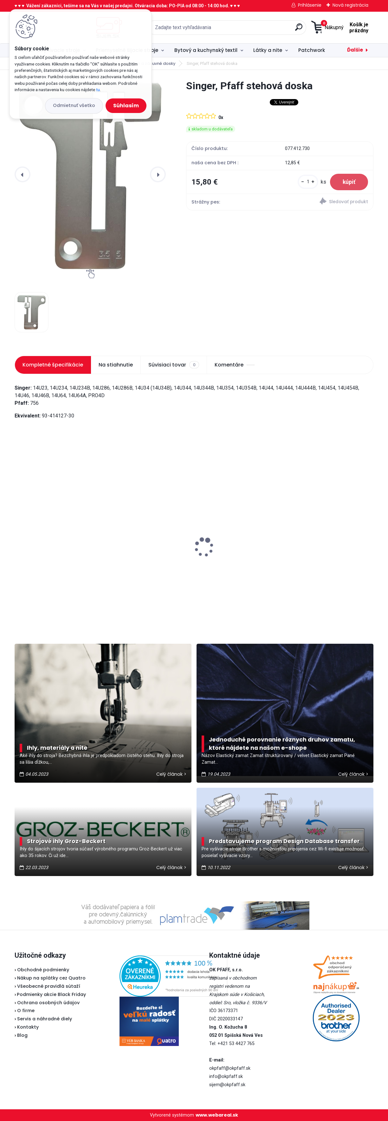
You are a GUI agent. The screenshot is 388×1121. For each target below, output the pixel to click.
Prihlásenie (309, 5)
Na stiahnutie (116, 364)
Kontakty (28, 1027)
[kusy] (308, 182)
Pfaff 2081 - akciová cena (171, 534)
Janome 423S (35, 543)
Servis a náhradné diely (44, 1019)
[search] (260, 29)
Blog (22, 1035)
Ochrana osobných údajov (48, 1002)
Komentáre (234, 364)
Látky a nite (267, 50)
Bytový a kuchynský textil (205, 50)
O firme (26, 1010)
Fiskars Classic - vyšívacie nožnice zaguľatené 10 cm (304, 559)
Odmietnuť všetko (74, 105)
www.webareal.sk (217, 1115)
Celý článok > (171, 774)
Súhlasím (126, 105)
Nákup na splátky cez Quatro (51, 978)
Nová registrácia (350, 5)
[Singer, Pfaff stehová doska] (90, 174)
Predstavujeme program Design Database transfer (284, 841)
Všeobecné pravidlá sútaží (48, 986)
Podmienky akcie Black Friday (50, 994)
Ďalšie (355, 50)
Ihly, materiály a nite (57, 748)
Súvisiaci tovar (173, 365)
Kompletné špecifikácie (53, 364)
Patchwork (311, 50)
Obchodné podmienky (43, 970)
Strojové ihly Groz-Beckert (66, 841)
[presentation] (22, 174)
